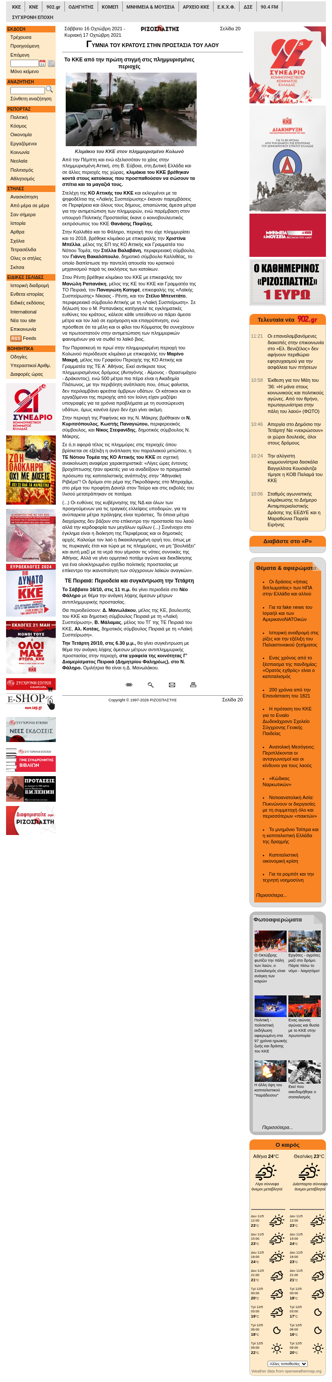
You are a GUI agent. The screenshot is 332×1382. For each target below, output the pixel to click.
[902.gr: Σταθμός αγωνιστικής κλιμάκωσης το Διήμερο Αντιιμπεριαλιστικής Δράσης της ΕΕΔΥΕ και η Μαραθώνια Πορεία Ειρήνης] (257, 493)
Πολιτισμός (21, 170)
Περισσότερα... (271, 895)
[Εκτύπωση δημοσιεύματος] (189, 685)
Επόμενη (19, 55)
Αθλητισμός (22, 178)
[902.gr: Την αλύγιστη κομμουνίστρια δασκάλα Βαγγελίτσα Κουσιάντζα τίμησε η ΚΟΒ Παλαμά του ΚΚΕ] (257, 455)
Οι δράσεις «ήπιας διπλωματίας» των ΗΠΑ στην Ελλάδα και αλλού (287, 588)
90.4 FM (269, 7)
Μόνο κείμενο (24, 71)
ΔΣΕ (247, 7)
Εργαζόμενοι (23, 143)
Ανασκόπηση (24, 196)
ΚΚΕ (16, 7)
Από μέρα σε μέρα (29, 205)
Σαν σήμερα (22, 214)
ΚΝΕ (33, 7)
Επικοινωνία (23, 329)
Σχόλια (17, 240)
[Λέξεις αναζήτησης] (27, 91)
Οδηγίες (18, 356)
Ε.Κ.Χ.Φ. (226, 7)
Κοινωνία (19, 152)
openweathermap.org (303, 1371)
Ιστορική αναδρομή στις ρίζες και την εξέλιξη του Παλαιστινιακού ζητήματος (291, 639)
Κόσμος (18, 125)
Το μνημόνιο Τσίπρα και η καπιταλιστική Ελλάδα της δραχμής (291, 836)
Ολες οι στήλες (26, 258)
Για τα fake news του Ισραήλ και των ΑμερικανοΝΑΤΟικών (288, 613)
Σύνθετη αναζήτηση (30, 98)
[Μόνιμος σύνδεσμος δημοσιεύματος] (132, 685)
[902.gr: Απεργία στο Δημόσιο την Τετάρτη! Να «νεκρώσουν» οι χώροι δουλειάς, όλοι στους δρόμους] (257, 424)
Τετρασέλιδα (23, 249)
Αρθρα (17, 231)
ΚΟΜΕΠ (110, 7)
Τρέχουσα (21, 37)
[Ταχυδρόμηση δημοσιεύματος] (171, 685)
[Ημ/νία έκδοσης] (24, 63)
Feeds (23, 339)
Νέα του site (23, 320)
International (23, 311)
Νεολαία (18, 160)
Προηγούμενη (24, 45)
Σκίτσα (17, 267)
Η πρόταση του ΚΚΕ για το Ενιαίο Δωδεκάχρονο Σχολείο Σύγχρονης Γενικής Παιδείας (287, 721)
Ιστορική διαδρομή (29, 285)
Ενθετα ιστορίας (27, 294)
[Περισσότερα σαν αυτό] (150, 685)
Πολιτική (19, 117)
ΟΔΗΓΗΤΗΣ (81, 7)
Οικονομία (21, 134)
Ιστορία (18, 223)
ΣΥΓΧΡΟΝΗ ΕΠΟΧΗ (32, 17)
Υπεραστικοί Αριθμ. (30, 365)
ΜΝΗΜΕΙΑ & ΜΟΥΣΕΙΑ (151, 7)
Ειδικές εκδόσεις (27, 302)
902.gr (53, 7)
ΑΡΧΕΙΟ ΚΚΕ (196, 7)
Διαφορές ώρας (26, 374)
